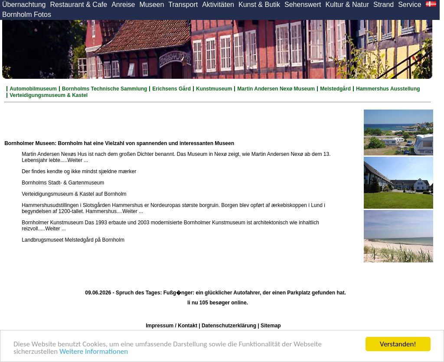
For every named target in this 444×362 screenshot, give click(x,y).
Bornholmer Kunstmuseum (52, 223)
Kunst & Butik (259, 4)
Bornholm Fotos (26, 14)
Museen (151, 4)
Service (409, 4)
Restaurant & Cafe (79, 4)
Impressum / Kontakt (171, 326)
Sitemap (271, 326)
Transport (183, 4)
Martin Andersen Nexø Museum (276, 88)
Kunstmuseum (214, 88)
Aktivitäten (218, 4)
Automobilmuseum (33, 88)
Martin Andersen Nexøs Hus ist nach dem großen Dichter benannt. (98, 154)
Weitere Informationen (93, 351)
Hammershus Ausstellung (388, 88)
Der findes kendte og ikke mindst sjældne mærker (79, 171)
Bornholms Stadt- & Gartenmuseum (63, 183)
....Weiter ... (75, 160)
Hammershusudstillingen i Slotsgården (66, 205)
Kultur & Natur (347, 4)
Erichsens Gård (171, 88)
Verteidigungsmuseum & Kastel (49, 95)
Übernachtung (24, 4)
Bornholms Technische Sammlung (104, 88)
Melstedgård (335, 88)
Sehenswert (302, 4)
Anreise (123, 4)
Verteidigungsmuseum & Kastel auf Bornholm (74, 194)
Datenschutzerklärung (229, 326)
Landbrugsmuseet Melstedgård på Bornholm (73, 240)
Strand (383, 4)
